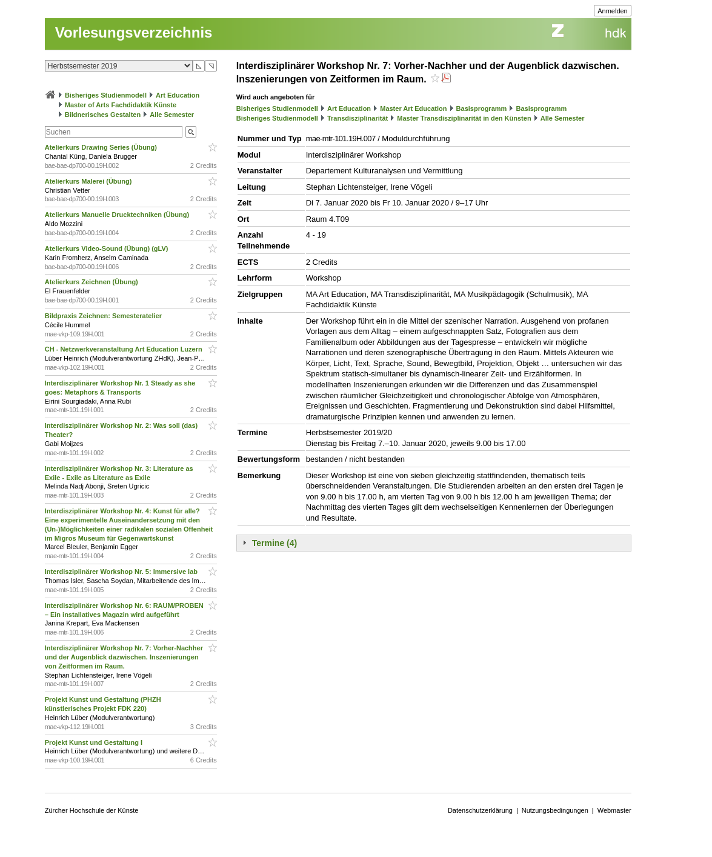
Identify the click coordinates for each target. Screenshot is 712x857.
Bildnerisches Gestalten (103, 114)
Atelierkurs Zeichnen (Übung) (92, 281)
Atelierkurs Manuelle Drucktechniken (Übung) (118, 214)
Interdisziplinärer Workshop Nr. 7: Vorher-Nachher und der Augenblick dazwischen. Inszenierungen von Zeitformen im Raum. (124, 657)
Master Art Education (413, 108)
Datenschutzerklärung (480, 810)
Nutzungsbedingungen (555, 810)
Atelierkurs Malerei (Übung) (89, 181)
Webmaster (614, 810)
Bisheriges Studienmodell (106, 95)
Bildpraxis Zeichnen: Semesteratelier (104, 315)
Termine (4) (274, 543)
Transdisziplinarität (357, 118)
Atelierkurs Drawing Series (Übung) (102, 147)
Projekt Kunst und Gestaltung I (94, 742)
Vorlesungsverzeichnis (134, 32)
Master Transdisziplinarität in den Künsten (464, 118)
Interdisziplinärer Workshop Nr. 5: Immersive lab (122, 571)
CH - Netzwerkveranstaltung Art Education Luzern (124, 349)
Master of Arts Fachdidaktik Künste (120, 104)
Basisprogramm (481, 108)
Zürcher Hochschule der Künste (92, 810)
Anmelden (612, 11)
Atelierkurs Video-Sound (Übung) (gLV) (107, 248)
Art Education (177, 95)
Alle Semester (172, 114)
